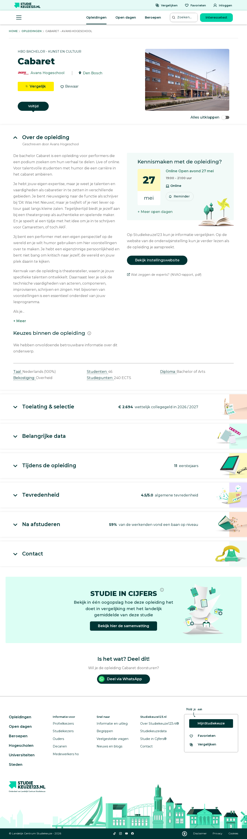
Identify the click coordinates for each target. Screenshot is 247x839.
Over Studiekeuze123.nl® (159, 724)
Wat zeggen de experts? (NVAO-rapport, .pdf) (164, 275)
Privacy (218, 833)
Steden (15, 764)
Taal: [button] (17, 372)
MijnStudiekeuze (211, 723)
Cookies (233, 833)
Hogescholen (21, 745)
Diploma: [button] (168, 372)
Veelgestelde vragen (112, 739)
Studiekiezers (63, 731)
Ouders (58, 739)
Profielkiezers (63, 724)
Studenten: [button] (97, 372)
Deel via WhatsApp (120, 679)
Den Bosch (92, 73)
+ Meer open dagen (155, 212)
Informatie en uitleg (112, 724)
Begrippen (105, 731)
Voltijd (33, 106)
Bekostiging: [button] (24, 378)
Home (13, 31)
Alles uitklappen (210, 117)
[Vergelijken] (166, 5)
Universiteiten (22, 755)
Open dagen (125, 17)
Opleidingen (96, 17)
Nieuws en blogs (109, 746)
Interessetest (216, 17)
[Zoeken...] (184, 17)
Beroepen (153, 17)
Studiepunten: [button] (100, 378)
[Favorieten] (195, 5)
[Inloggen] (222, 5)
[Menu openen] (18, 17)
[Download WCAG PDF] (184, 833)
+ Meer (19, 321)
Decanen (60, 746)
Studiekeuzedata (153, 731)
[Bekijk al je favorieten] (202, 736)
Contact (146, 746)
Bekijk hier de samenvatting (123, 626)
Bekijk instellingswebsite (157, 260)
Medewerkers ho (66, 754)
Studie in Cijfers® (153, 739)
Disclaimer (200, 833)
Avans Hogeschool (47, 73)
